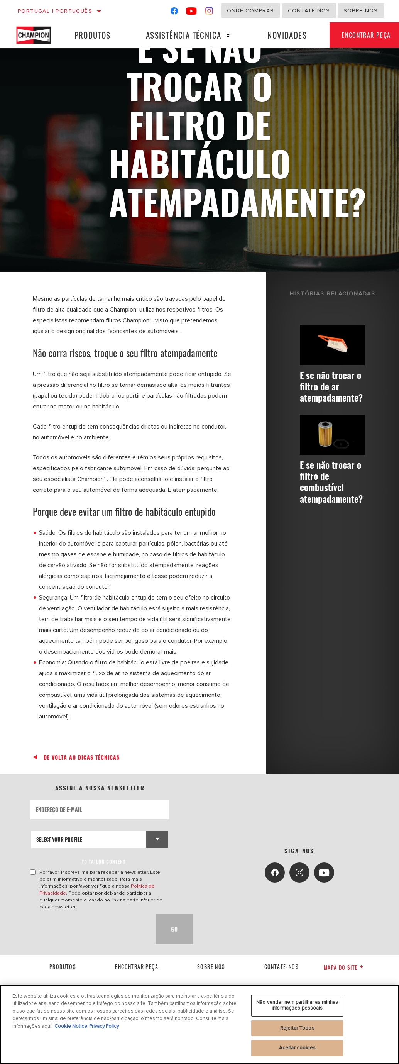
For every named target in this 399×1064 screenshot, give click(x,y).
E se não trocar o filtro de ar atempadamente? (334, 386)
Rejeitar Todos (297, 1028)
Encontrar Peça (136, 966)
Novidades (282, 35)
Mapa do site (343, 967)
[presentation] (88, 929)
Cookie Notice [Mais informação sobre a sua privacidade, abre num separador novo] (70, 1026)
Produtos (91, 35)
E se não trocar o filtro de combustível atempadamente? (334, 483)
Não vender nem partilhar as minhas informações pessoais (297, 1005)
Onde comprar (250, 10)
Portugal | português (55, 11)
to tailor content (103, 861)
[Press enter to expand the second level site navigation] (225, 35)
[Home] (35, 35)
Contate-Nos (309, 10)
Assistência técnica (180, 35)
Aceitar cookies (297, 1048)
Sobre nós (360, 10)
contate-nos (281, 966)
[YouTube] (191, 12)
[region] (199, 1024)
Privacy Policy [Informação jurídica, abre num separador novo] (104, 1026)
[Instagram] (209, 12)
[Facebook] (174, 12)
